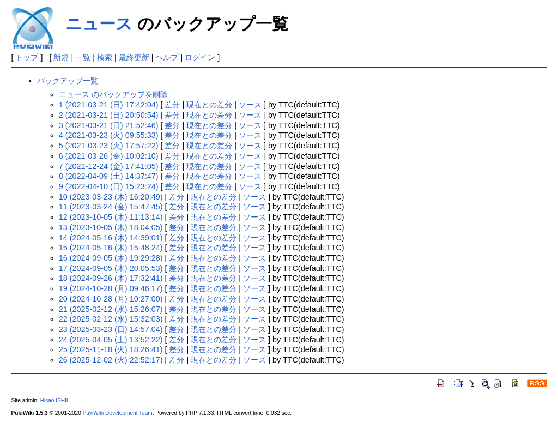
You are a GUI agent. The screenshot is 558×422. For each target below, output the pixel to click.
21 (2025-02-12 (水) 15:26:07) (111, 309)
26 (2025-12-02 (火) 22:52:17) (111, 359)
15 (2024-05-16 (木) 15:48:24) (111, 247)
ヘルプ (166, 57)
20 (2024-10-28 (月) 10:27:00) (111, 298)
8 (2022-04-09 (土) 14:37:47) (109, 176)
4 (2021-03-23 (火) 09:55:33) (109, 135)
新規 (61, 57)
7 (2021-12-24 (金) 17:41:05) (109, 166)
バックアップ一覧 (67, 80)
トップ (26, 57)
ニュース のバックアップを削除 (113, 94)
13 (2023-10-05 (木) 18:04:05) (111, 227)
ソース (250, 104)
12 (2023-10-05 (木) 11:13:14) (111, 217)
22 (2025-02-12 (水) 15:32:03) (111, 319)
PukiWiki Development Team (118, 413)
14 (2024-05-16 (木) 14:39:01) (111, 237)
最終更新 (134, 57)
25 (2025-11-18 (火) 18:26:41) (111, 349)
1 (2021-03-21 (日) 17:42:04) (109, 104)
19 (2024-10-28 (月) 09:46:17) (111, 288)
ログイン (200, 57)
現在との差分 (209, 104)
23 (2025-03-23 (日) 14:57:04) (111, 329)
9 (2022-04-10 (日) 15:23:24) (109, 186)
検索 (104, 57)
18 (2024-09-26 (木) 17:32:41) (111, 278)
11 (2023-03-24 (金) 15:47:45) (111, 206)
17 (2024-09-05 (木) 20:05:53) (111, 268)
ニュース (98, 24)
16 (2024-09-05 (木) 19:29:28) (111, 258)
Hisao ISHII (54, 400)
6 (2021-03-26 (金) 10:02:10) (109, 156)
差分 (172, 104)
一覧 (82, 57)
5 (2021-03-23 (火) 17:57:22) (109, 145)
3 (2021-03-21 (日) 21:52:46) (109, 125)
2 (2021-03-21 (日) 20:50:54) (109, 115)
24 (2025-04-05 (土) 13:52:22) (111, 339)
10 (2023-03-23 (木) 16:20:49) (111, 196)
